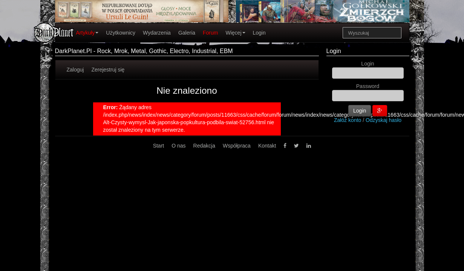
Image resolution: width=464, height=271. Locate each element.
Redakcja (204, 146)
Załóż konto (347, 120)
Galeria (186, 33)
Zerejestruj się (107, 70)
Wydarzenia (157, 33)
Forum (210, 33)
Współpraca (237, 146)
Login (259, 33)
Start (158, 146)
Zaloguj (75, 70)
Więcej (235, 33)
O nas (178, 146)
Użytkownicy (120, 33)
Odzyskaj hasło (383, 120)
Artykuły (87, 33)
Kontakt (267, 146)
